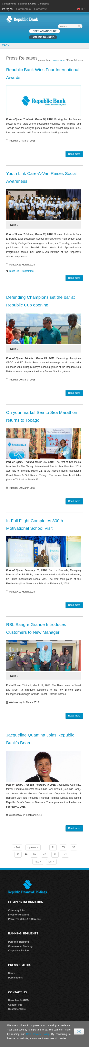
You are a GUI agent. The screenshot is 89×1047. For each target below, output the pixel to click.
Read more (74, 154)
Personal (8, 9)
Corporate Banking (19, 950)
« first (17, 847)
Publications (15, 977)
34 (53, 847)
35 (63, 847)
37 (18, 854)
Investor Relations (18, 914)
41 (55, 854)
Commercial (23, 9)
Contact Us (43, 3)
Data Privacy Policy (37, 1034)
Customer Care (17, 1009)
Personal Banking (18, 941)
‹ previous (33, 847)
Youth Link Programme (21, 271)
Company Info (9, 3)
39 (34, 854)
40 (44, 854)
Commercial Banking (20, 946)
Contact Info (15, 1004)
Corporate (40, 9)
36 (73, 847)
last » (51, 861)
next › (38, 861)
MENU (5, 44)
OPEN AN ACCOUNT (44, 31)
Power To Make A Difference (24, 919)
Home (55, 60)
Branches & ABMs (27, 3)
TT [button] (83, 9)
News (62, 60)
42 (65, 854)
